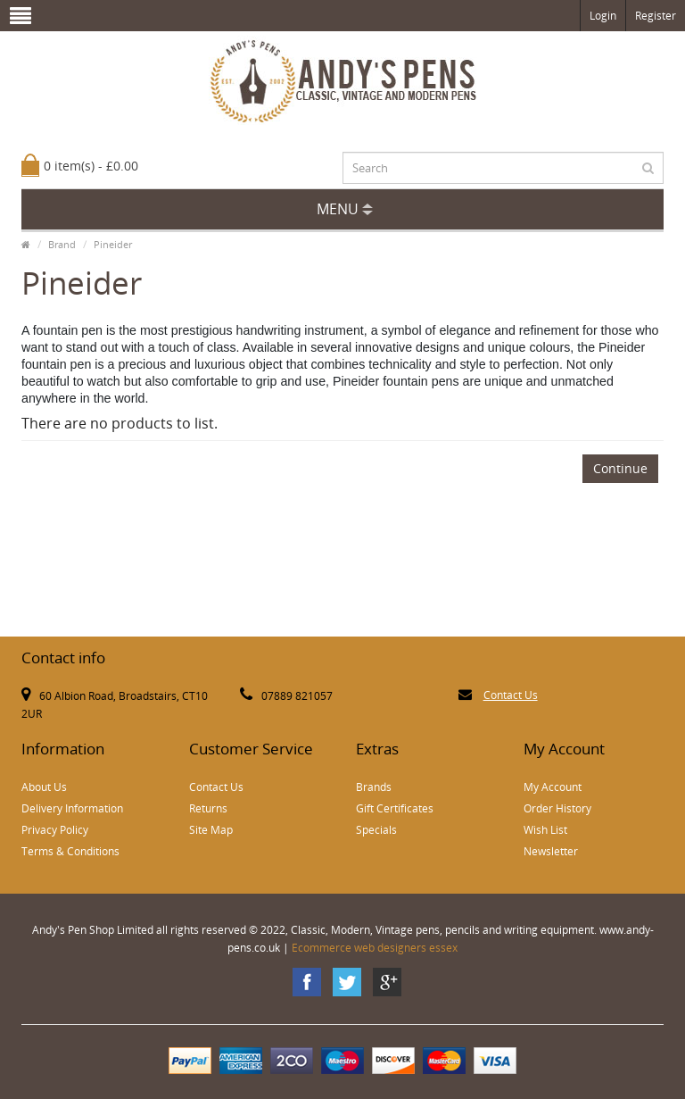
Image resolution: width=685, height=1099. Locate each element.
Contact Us (510, 695)
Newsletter (551, 851)
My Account (553, 787)
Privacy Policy (54, 829)
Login (603, 15)
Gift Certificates (394, 808)
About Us (44, 787)
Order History (557, 808)
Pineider (113, 244)
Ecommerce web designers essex (375, 947)
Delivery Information (72, 808)
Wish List (545, 829)
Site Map (211, 829)
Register (655, 15)
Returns (208, 808)
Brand (62, 244)
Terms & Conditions (70, 851)
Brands (374, 787)
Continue (620, 468)
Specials (376, 829)
